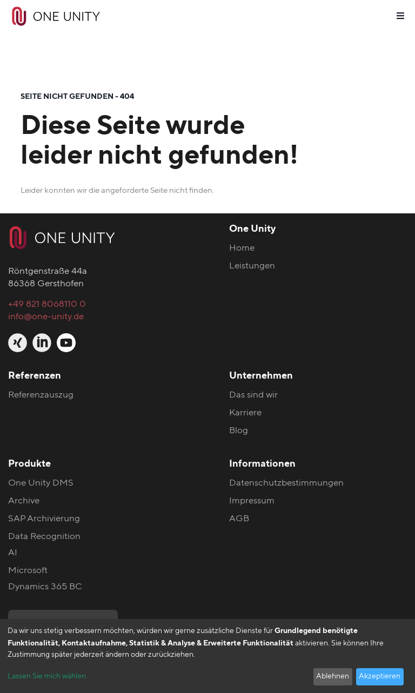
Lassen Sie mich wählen (47, 676)
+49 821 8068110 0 (47, 303)
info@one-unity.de (46, 316)
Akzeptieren (379, 676)
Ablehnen (332, 676)
